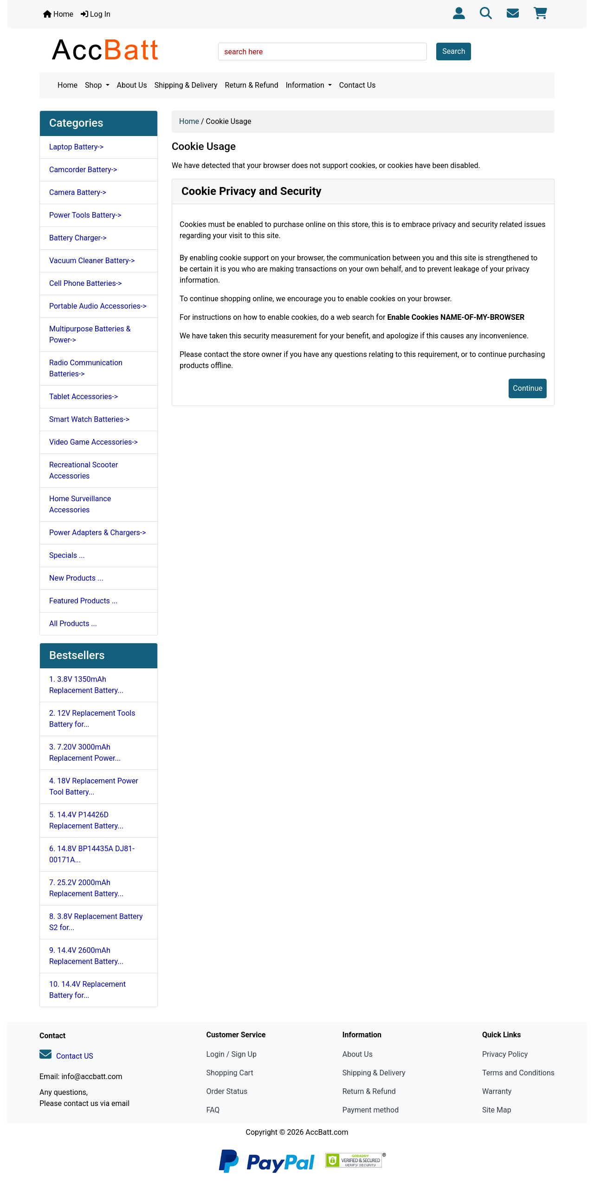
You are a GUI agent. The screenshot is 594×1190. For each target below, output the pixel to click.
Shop (94, 85)
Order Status (226, 1091)
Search (453, 51)
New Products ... (76, 578)
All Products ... (73, 623)
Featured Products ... (83, 600)
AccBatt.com (326, 1132)
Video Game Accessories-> (93, 442)
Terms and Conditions (518, 1072)
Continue (527, 388)
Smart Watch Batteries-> (89, 419)
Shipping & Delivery (186, 85)
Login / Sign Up (231, 1054)
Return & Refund (251, 85)
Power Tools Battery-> (85, 215)
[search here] (322, 51)
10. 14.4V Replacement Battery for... (87, 990)
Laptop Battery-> (76, 146)
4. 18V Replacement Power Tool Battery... (93, 786)
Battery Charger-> (78, 237)
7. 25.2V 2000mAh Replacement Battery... (86, 888)
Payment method (370, 1110)
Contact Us (357, 85)
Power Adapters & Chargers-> (97, 532)
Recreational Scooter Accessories (83, 470)
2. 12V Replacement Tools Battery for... (92, 719)
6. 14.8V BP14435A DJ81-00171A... (92, 854)
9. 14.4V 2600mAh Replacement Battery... (86, 956)
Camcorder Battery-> (83, 169)
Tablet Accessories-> (83, 396)
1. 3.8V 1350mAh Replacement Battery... (86, 685)
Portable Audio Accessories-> (98, 306)
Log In (95, 14)
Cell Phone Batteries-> (85, 283)
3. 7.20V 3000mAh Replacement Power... (85, 753)
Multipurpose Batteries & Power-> (89, 334)
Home (58, 14)
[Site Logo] (125, 49)
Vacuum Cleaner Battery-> (92, 260)
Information (306, 85)
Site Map (496, 1110)
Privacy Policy (505, 1054)
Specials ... (67, 555)
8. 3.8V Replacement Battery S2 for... (96, 922)
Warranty (497, 1091)
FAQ (213, 1110)
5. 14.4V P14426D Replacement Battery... (86, 820)
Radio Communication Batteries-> (86, 368)
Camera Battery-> (77, 192)
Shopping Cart (229, 1072)
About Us (132, 85)
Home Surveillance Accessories (80, 504)
